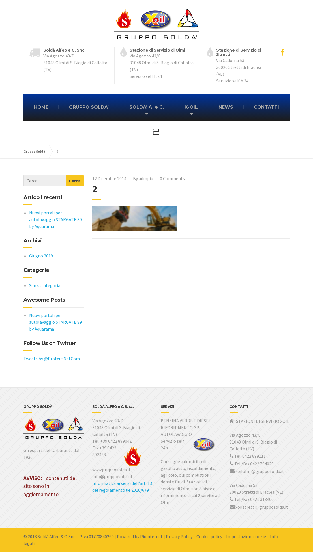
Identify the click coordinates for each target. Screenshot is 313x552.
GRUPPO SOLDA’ (89, 107)
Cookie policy (209, 536)
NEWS (225, 107)
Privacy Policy (179, 536)
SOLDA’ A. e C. (146, 107)
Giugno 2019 (41, 256)
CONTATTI (266, 107)
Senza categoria (44, 285)
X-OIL (191, 107)
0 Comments (172, 178)
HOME (41, 107)
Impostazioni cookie (246, 536)
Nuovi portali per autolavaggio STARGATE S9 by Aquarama (55, 219)
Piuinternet (151, 536)
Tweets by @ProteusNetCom (51, 358)
